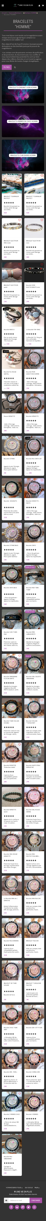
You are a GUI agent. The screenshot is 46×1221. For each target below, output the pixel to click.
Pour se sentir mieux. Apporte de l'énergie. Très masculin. (10, 339)
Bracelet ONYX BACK (10, 588)
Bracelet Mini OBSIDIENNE (8, 1158)
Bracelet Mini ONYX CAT (34, 459)
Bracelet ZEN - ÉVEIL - (11, 1072)
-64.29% (5, 309)
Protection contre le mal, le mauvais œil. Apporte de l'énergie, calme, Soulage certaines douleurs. (12, 734)
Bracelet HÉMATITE (32, 416)
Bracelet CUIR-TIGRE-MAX (11, 633)
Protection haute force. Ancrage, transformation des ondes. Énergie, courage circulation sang (11, 866)
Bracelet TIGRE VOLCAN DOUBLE (11, 722)
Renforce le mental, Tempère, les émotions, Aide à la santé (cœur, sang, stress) (33, 777)
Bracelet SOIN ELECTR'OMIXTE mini (33, 286)
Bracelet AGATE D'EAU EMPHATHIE (33, 766)
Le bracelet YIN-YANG (33, 329)
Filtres (7, 67)
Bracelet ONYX (31, 545)
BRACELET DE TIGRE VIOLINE (10, 984)
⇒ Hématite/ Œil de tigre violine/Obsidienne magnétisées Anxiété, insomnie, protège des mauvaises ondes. (34, 1125)
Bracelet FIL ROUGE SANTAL (10, 373)
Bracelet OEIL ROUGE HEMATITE (10, 855)
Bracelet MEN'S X (9, 329)
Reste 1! (28, 656)
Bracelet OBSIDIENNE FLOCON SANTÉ (10, 678)
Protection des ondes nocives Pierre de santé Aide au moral (11, 512)
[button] (3, 5)
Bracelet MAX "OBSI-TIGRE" (32, 589)
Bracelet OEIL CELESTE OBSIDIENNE (33, 678)
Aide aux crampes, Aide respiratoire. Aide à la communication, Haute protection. (33, 733)
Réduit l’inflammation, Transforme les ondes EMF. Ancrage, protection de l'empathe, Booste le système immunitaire (11, 909)
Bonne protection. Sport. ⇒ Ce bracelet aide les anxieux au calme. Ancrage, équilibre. (33, 1082)
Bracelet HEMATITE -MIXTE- (32, 502)
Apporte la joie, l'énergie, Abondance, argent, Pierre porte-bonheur (11, 468)
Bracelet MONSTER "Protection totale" (10, 766)
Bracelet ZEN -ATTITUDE (34, 1027)
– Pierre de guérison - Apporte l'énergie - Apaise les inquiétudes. (33, 468)
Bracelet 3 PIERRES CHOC (12, 1114)
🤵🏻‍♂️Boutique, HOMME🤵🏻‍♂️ (30, 13)
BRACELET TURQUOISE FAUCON (33, 984)
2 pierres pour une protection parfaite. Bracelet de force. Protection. (32, 995)
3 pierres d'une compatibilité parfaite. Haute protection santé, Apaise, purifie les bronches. (11, 952)
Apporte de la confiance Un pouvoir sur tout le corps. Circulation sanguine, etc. (11, 822)
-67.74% (28, 309)
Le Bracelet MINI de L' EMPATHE (11, 899)
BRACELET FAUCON (32, 941)
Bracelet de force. (9, 995)
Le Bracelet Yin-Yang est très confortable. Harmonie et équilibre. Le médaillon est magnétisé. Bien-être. (34, 341)
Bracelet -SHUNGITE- (10, 501)
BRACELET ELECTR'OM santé (11, 286)
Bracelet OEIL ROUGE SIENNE (33, 811)
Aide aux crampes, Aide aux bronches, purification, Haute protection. (33, 908)
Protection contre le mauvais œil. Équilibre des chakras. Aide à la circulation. (11, 644)
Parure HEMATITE (9, 416)
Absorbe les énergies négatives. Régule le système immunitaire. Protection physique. (33, 644)
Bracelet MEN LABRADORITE (30, 633)
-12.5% (28, 438)
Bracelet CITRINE (9, 459)
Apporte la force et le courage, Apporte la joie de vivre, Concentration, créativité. (33, 866)
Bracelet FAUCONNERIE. (11, 941)
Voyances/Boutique (15, 13)
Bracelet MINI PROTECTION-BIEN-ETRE (32, 855)
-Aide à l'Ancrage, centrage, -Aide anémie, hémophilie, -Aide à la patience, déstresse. (11, 426)
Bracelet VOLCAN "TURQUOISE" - (31, 722)
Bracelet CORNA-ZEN (33, 1072)
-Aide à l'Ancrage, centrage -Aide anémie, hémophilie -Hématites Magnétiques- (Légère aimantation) (34, 385)
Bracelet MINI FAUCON (33, 898)
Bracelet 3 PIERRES (32, 1114)
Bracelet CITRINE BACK (11, 545)
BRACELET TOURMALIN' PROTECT (11, 197)
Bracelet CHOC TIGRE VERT (10, 1029)
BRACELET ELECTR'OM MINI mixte (11, 242)
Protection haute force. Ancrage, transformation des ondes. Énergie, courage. (34, 822)
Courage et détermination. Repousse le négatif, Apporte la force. (10, 1169)
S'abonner (35, 1200)
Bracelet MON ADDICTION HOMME (32, 373)
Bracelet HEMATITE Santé (10, 811)
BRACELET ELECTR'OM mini (33, 242)
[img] (12, 184)
